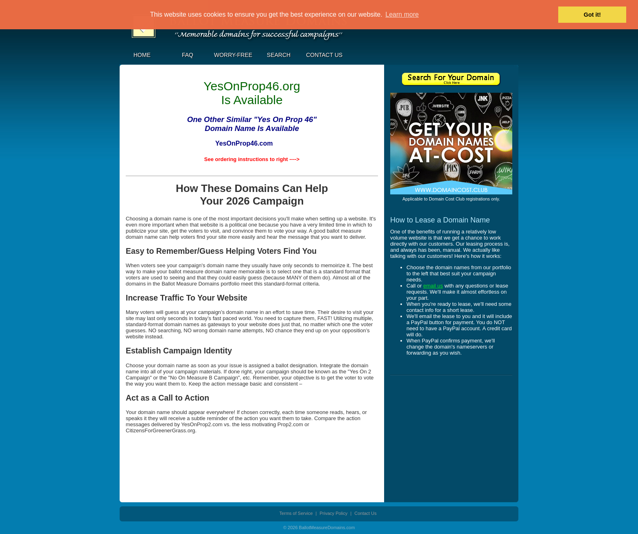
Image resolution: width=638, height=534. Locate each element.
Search (279, 55)
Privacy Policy (333, 513)
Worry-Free (233, 55)
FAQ (187, 55)
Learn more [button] (402, 14)
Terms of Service (296, 513)
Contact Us (324, 55)
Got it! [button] (592, 14)
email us (433, 286)
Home (142, 55)
